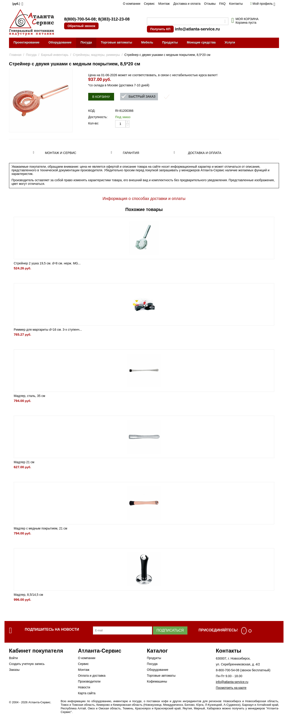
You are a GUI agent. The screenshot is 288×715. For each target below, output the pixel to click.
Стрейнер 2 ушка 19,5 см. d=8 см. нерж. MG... (47, 263)
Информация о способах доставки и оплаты (144, 198)
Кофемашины (157, 681)
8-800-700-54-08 (227, 670)
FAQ (222, 3)
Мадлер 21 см (24, 462)
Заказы (14, 669)
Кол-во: (93, 123)
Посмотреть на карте (231, 688)
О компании (131, 3)
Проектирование (27, 42)
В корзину (101, 97)
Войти (13, 658)
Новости (84, 687)
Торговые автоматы (116, 42)
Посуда (86, 42)
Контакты (236, 3)
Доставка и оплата (186, 3)
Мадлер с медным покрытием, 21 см (40, 528)
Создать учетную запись (27, 664)
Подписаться (170, 630)
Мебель (147, 42)
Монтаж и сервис (60, 153)
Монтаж (164, 3)
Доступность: (98, 117)
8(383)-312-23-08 (114, 19)
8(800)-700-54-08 (80, 19)
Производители (89, 681)
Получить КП (160, 29)
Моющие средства (201, 42)
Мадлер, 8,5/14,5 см (28, 594)
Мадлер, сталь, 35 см (29, 396)
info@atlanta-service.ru (197, 29)
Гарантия (131, 153)
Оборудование (60, 42)
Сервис (149, 3)
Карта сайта (86, 693)
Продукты (170, 42)
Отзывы (210, 3)
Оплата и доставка (91, 675)
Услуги (230, 42)
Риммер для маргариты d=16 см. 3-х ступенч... (48, 329)
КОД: (91, 110)
